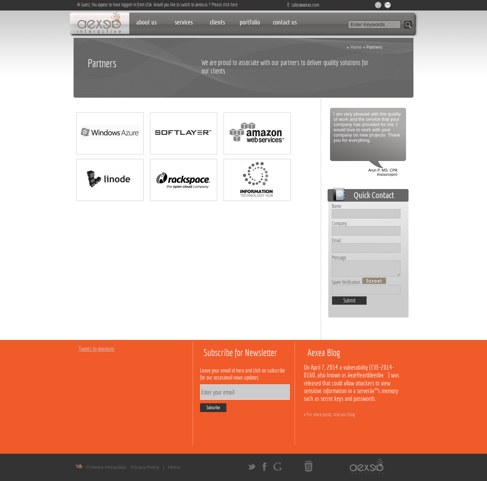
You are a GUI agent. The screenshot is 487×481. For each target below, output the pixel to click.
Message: (339, 257)
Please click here (225, 4)
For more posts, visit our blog (331, 414)
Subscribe (213, 407)
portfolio (250, 22)
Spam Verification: (359, 282)
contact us (285, 22)
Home (356, 47)
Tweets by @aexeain (97, 348)
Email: (337, 240)
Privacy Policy (145, 467)
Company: (340, 223)
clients (217, 22)
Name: (337, 206)
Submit (349, 300)
